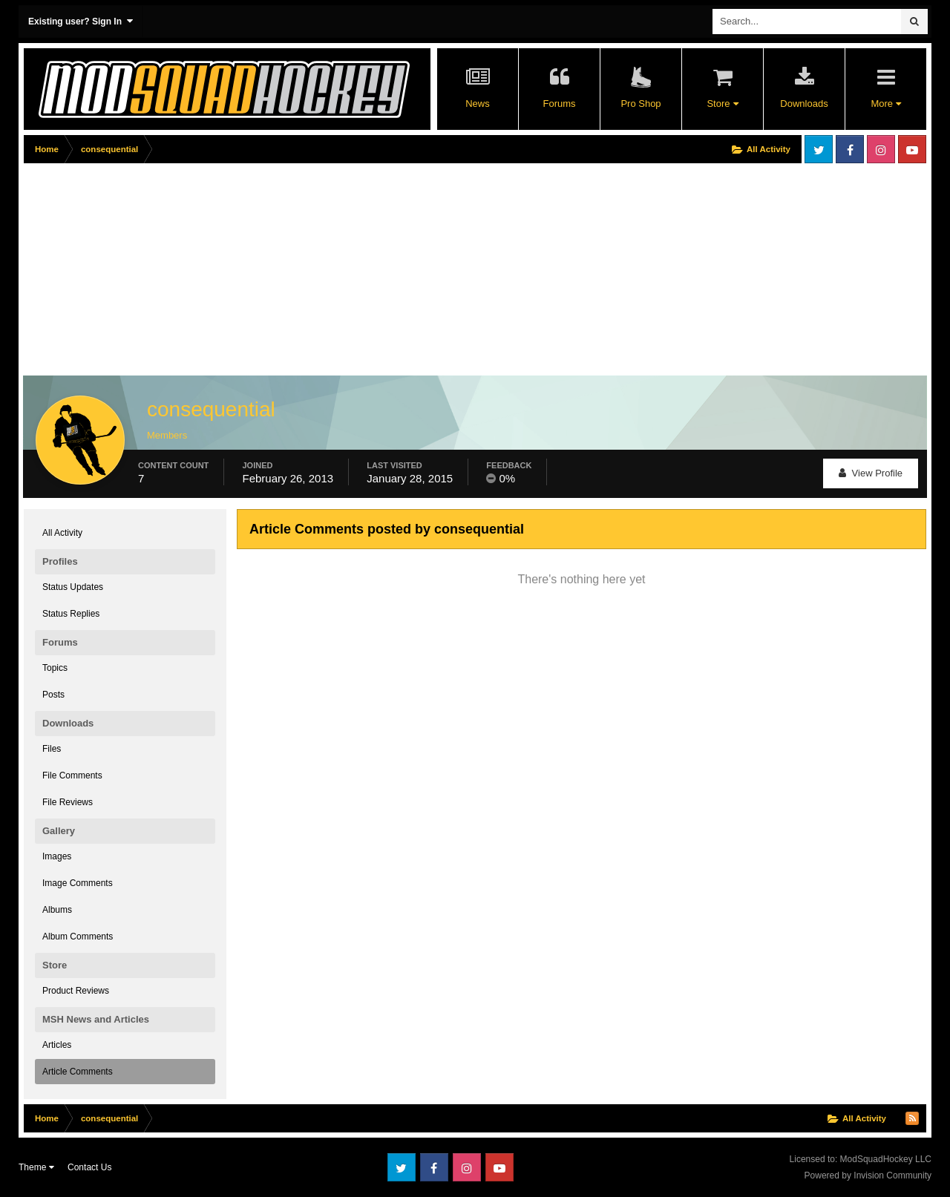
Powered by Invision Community (868, 1175)
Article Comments (77, 1071)
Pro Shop (640, 103)
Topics (55, 668)
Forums (559, 103)
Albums (57, 910)
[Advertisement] (294, 272)
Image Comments (77, 883)
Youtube (912, 149)
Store (722, 103)
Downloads (804, 103)
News (477, 103)
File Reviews (67, 802)
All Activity (62, 533)
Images (56, 856)
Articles (56, 1045)
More (885, 103)
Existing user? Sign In (80, 21)
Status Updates (72, 587)
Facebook (850, 149)
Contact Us (89, 1167)
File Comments (72, 775)
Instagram (881, 149)
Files (51, 749)
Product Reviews (75, 991)
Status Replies (70, 614)
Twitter (819, 149)
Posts (53, 694)
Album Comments (77, 936)
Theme (36, 1167)
